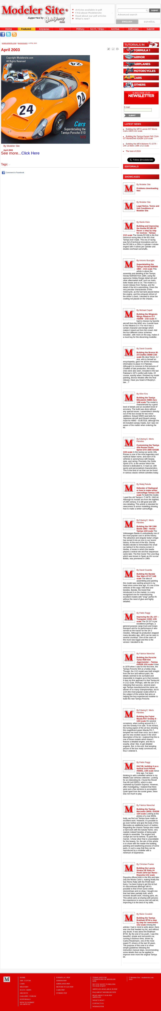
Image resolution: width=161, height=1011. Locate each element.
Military (24, 987)
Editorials (25, 999)
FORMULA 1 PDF (63, 977)
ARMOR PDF (61, 981)
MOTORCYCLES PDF (64, 987)
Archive (24, 993)
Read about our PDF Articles (102, 996)
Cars (22, 984)
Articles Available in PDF (104, 989)
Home (22, 977)
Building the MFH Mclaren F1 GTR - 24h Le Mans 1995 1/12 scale (140, 145)
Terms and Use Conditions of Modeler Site (103, 979)
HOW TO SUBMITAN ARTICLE (27, 1003)
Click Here (30, 153)
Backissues (22, 43)
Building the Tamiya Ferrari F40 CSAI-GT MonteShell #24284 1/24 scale (141, 137)
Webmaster (98, 1006)
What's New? (98, 1000)
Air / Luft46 (25, 981)
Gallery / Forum (28, 996)
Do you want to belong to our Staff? (104, 985)
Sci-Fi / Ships (25, 990)
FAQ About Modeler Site (104, 992)
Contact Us (98, 1003)
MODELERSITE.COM (9, 43)
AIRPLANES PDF (63, 984)
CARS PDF (60, 990)
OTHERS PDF (61, 993)
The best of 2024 (133, 151)
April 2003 (33, 43)
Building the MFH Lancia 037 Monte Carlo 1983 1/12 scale (140, 130)
